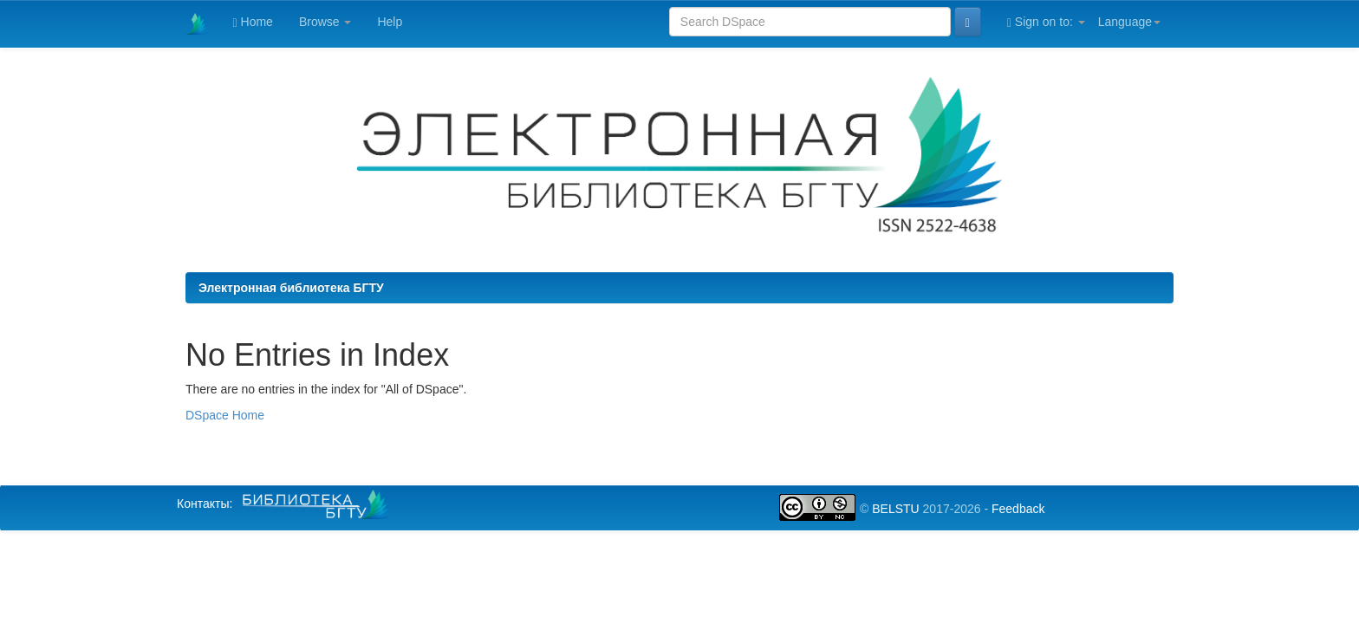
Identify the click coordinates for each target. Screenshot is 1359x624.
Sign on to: (1046, 22)
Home (253, 22)
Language (1129, 22)
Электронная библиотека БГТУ (291, 288)
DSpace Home (224, 415)
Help (389, 22)
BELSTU (895, 509)
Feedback (1018, 509)
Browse (325, 22)
